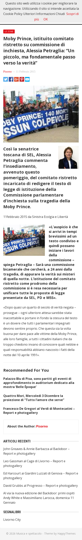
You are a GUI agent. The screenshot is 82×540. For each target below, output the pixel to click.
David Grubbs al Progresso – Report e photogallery (40, 485)
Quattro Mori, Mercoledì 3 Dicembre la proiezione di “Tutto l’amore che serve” (33, 398)
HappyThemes (66, 533)
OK (46, 19)
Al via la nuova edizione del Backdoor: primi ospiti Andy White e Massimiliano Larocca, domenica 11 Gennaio (38, 498)
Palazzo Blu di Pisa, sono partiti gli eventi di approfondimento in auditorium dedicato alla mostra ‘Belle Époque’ (38, 383)
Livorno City (12, 519)
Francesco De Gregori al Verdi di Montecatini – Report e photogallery (39, 410)
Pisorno (7, 71)
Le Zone (9, 31)
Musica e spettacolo (29, 533)
